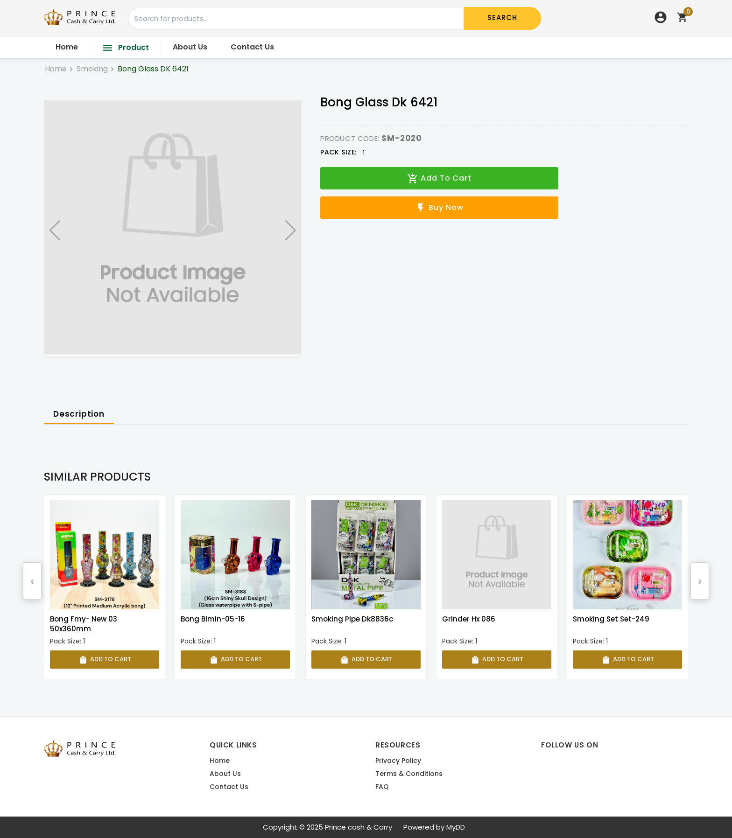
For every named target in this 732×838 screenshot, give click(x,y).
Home (67, 47)
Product (125, 48)
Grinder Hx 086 (468, 619)
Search (502, 17)
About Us (190, 47)
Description (79, 413)
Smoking (92, 69)
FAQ (382, 786)
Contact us (229, 786)
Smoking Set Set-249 (611, 619)
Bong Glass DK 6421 (153, 69)
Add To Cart (439, 178)
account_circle (661, 17)
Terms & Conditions (409, 773)
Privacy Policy (398, 760)
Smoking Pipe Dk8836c (352, 619)
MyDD (455, 827)
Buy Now (439, 208)
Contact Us (252, 47)
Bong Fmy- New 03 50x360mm (83, 624)
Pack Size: (338, 152)
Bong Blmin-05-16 (213, 619)
